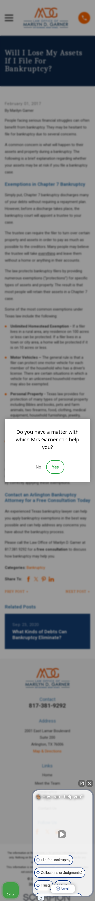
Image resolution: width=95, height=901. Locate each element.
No (38, 467)
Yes (55, 467)
